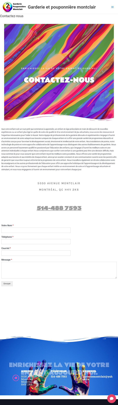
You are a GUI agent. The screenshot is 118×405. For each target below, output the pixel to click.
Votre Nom (7, 225)
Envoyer (7, 283)
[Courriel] (77, 377)
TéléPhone (59, 371)
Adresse (27, 371)
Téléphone (7, 237)
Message (6, 259)
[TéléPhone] (45, 374)
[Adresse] (16, 378)
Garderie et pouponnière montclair (62, 7)
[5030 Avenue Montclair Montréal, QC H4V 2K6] (59, 313)
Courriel (6, 248)
